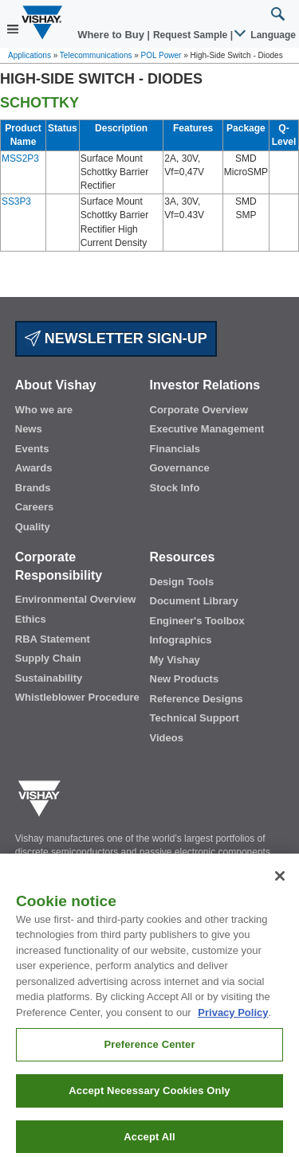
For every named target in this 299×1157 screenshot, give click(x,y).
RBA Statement (52, 639)
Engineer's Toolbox (197, 621)
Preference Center (149, 1062)
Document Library (194, 601)
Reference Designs (196, 699)
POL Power (161, 55)
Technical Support (194, 718)
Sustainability (49, 678)
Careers (34, 507)
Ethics (30, 619)
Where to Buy (112, 35)
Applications (29, 55)
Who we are (44, 410)
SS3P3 (16, 201)
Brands (33, 488)
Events (32, 449)
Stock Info (175, 488)
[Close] (279, 893)
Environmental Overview (75, 599)
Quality (32, 527)
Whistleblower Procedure (77, 697)
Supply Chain (48, 658)
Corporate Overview (199, 410)
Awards (34, 468)
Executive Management (207, 429)
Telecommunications (96, 55)
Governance (180, 468)
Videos (166, 738)
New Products (184, 679)
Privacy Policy (233, 1030)
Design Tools (182, 582)
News (28, 429)
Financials (175, 449)
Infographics (181, 640)
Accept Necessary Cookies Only (149, 1108)
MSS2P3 (20, 158)
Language (266, 35)
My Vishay (175, 660)
